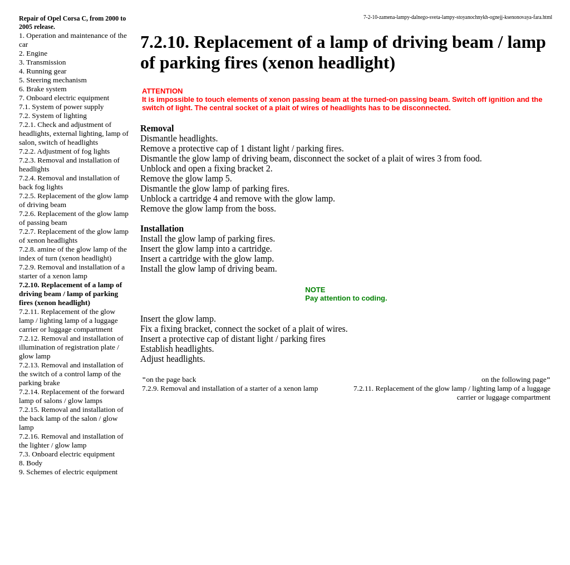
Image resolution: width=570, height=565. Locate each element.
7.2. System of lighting (53, 115)
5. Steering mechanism (53, 80)
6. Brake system (43, 89)
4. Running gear (43, 71)
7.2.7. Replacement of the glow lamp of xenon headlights (74, 235)
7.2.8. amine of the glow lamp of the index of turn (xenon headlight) (73, 253)
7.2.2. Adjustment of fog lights (64, 151)
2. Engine (33, 53)
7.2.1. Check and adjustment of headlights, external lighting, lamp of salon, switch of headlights (74, 133)
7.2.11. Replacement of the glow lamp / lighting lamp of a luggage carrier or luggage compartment (68, 320)
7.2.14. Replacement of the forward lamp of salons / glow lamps (71, 396)
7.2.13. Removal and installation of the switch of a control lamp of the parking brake (71, 374)
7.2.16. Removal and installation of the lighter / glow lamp (71, 440)
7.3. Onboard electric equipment (67, 454)
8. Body (30, 463)
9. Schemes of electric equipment (68, 472)
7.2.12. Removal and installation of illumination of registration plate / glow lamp (71, 347)
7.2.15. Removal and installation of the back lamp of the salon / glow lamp (71, 418)
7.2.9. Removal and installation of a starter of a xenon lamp (72, 271)
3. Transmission (42, 62)
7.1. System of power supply (61, 106)
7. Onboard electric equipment (64, 98)
